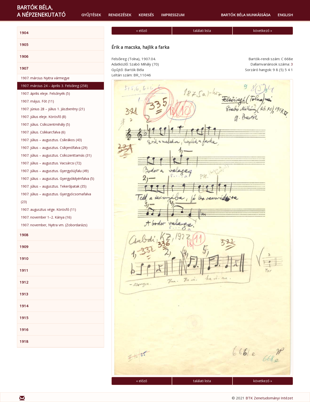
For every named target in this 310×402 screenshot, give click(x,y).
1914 (24, 305)
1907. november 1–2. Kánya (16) (46, 217)
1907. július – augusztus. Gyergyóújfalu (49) (55, 170)
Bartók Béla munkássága (245, 14)
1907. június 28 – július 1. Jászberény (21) (53, 109)
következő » (262, 30)
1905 (24, 44)
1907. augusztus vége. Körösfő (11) (48, 209)
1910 (24, 258)
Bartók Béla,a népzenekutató (41, 11)
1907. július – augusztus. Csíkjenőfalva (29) (54, 147)
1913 (24, 294)
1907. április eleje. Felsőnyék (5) (45, 93)
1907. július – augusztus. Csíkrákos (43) (51, 140)
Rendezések (119, 14)
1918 (24, 341)
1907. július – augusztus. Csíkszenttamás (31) (56, 155)
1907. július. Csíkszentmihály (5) (45, 124)
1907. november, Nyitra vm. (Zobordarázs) (54, 225)
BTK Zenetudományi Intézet (269, 397)
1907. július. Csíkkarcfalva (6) (43, 132)
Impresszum (172, 14)
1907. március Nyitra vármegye (45, 78)
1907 (24, 68)
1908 (24, 234)
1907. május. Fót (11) (37, 101)
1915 (24, 317)
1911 (24, 270)
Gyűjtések (91, 14)
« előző (141, 30)
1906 (24, 56)
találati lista (202, 30)
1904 (24, 32)
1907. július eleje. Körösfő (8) (43, 116)
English (285, 14)
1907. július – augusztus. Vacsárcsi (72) (51, 163)
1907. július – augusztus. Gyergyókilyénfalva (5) (57, 178)
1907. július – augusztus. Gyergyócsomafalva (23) (56, 198)
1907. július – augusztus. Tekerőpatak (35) (53, 186)
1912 (24, 282)
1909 (24, 246)
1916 (24, 329)
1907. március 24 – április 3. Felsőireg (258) (54, 85)
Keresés (146, 14)
